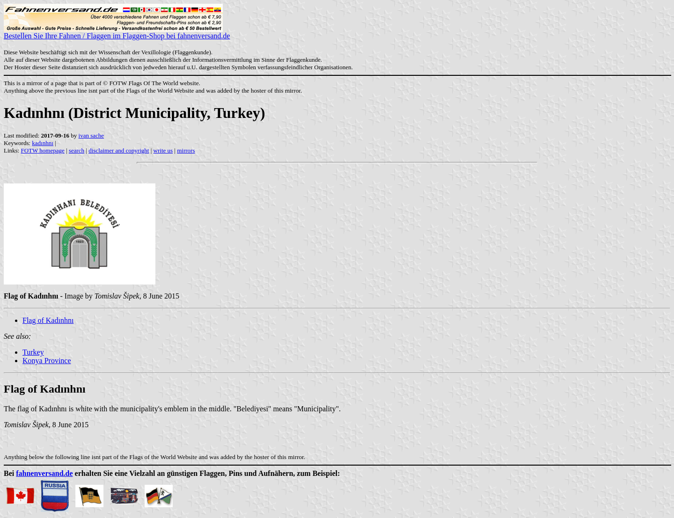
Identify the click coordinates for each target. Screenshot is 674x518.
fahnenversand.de (44, 473)
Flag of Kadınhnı (47, 320)
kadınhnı (42, 142)
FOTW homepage (42, 150)
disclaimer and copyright (118, 150)
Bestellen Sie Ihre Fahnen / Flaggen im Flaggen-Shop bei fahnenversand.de (117, 32)
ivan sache (91, 135)
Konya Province (46, 361)
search (76, 150)
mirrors (186, 150)
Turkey (33, 352)
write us (163, 150)
